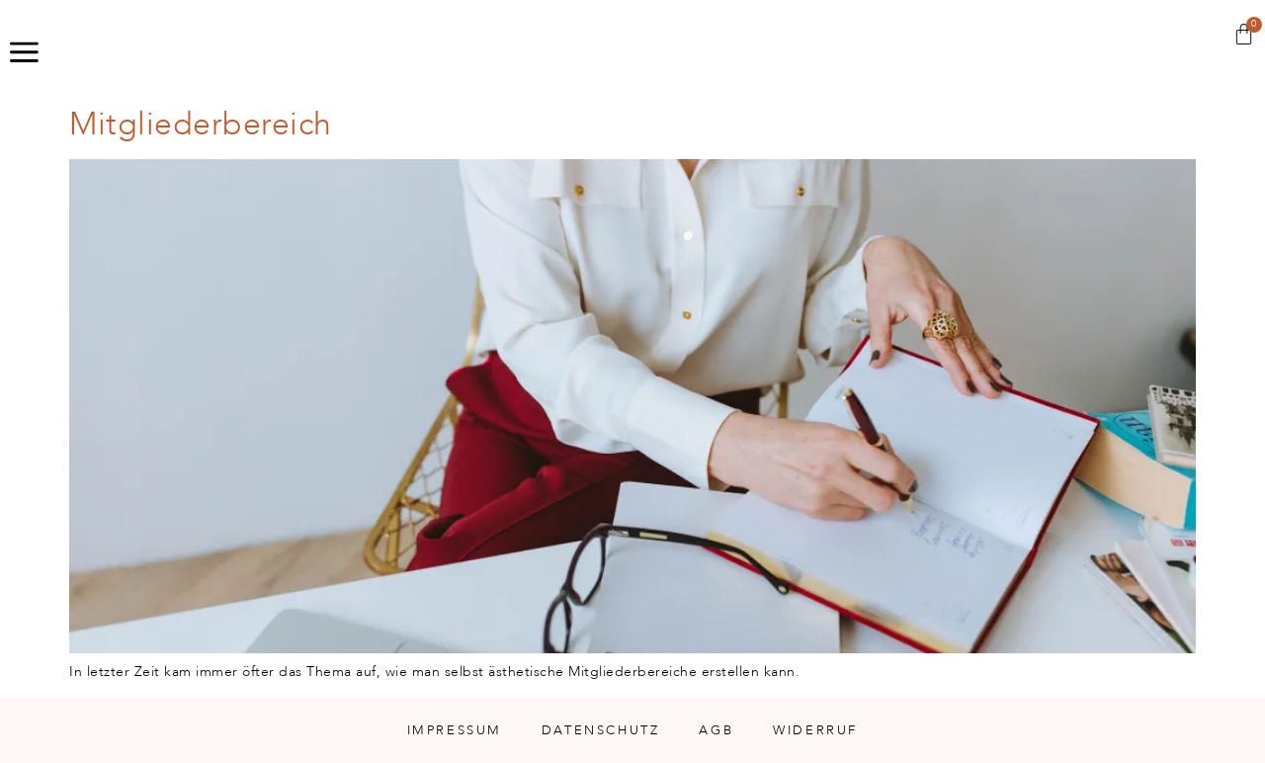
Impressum (454, 730)
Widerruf (815, 730)
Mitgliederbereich (200, 124)
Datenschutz (601, 730)
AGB (716, 730)
